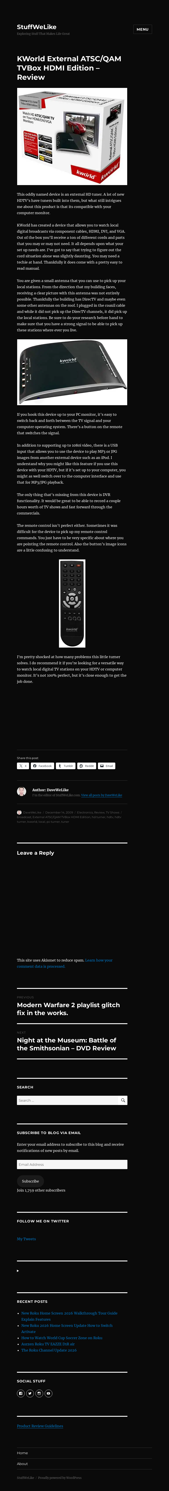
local (42, 821)
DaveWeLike (32, 812)
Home (22, 1453)
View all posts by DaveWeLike (101, 795)
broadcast (24, 817)
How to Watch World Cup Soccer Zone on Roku (61, 1338)
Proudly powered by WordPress (60, 1478)
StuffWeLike (37, 27)
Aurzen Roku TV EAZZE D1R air (48, 1344)
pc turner (53, 821)
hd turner (98, 817)
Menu (143, 29)
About (22, 1464)
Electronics (85, 812)
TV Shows (112, 812)
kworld (32, 821)
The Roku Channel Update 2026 (49, 1350)
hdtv (110, 817)
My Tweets (26, 1239)
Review (99, 812)
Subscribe (30, 1181)
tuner (65, 821)
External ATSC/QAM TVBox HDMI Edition (61, 817)
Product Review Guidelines (40, 1426)
